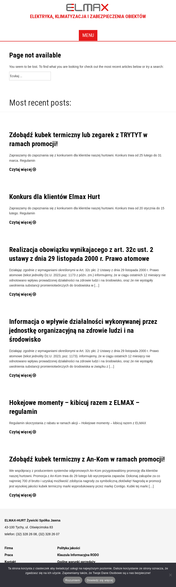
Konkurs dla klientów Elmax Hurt (54, 197)
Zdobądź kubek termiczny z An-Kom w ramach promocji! (87, 459)
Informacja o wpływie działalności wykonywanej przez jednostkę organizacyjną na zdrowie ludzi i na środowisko (83, 330)
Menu (88, 35)
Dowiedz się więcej (100, 580)
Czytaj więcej (22, 169)
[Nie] (170, 575)
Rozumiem (72, 580)
